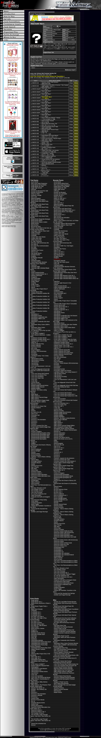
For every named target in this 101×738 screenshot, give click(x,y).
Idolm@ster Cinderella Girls (39, 317)
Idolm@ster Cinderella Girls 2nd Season (65, 315)
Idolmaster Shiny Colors (38, 327)
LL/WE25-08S (35, 130)
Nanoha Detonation (59, 433)
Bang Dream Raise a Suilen (39, 222)
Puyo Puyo (34, 430)
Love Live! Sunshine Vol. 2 (61, 403)
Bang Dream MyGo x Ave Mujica (63, 211)
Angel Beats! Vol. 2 (36, 601)
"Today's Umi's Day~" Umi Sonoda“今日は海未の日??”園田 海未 (50, 151)
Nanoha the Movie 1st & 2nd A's (63, 439)
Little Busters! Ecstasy (37, 360)
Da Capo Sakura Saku (37, 624)
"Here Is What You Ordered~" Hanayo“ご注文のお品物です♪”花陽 (50, 118)
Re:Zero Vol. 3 (58, 492)
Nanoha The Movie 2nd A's (62, 437)
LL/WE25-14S (35, 148)
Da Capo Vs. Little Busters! (39, 625)
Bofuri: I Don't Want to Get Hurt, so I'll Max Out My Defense (40, 228)
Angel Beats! (34, 600)
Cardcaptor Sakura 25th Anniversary (64, 223)
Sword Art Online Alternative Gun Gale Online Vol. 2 (40, 707)
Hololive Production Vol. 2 (61, 309)
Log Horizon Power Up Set (61, 653)
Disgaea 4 (34, 630)
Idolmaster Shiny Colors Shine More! (64, 327)
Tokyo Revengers (36, 495)
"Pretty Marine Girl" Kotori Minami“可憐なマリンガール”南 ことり (49, 136)
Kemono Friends (36, 347)
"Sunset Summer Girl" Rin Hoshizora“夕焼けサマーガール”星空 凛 (50, 160)
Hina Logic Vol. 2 (36, 658)
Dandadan (34, 249)
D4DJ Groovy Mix (36, 240)
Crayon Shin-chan (36, 238)
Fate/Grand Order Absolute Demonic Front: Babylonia (38, 262)
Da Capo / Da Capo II (60, 238)
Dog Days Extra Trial (60, 625)
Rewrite (33, 452)
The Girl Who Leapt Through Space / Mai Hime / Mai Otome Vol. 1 (40, 716)
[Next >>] (74, 21)
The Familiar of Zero (37, 491)
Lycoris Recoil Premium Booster (63, 667)
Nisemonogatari (58, 443)
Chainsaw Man (35, 234)
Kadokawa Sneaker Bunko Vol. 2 (40, 339)
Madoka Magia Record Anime (39, 385)
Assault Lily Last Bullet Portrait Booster (65, 601)
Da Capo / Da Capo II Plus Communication (61, 240)
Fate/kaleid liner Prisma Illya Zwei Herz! (65, 272)
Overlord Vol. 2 (58, 452)
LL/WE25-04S (35, 118)
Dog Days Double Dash (38, 634)
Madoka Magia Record (37, 387)
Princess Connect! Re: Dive (39, 425)
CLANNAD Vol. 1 (36, 612)
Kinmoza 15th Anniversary (38, 351)
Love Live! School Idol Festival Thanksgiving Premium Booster (62, 661)
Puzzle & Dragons (36, 431)
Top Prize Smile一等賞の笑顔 (45, 172)
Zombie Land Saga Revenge (39, 511)
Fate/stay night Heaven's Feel (62, 283)
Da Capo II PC (35, 621)
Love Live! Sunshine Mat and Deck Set (65, 665)
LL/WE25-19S (35, 163)
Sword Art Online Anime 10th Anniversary (66, 540)
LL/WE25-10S (35, 136)
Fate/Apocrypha (35, 260)
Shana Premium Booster (61, 689)
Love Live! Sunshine (60, 399)
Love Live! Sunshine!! (37, 376)
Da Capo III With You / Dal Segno (63, 246)
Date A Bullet (35, 627)
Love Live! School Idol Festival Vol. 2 (64, 394)
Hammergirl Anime (12, 45)
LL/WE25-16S (35, 154)
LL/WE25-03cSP (35, 95)
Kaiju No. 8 (34, 342)
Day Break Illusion (36, 253)
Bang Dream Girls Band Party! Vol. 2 (64, 210)
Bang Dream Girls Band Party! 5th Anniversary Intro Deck (63, 606)
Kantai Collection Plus (37, 344)
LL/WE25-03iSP (35, 112)
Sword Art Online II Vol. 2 (38, 711)
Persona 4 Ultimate (36, 695)
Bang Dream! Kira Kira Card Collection (65, 618)
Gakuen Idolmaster (36, 275)
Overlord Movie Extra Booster (62, 676)
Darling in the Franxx (37, 250)
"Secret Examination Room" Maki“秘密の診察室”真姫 (49, 127)
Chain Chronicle (36, 232)
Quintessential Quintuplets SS (62, 477)
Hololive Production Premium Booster (65, 631)
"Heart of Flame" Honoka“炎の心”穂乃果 (47, 121)
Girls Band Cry (35, 280)
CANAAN (34, 610)
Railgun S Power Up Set (61, 682)
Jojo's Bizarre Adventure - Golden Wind (65, 341)
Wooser (33, 725)
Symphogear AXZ (59, 547)
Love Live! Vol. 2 (59, 406)
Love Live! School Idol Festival (40, 373)
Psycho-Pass (35, 698)
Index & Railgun (58, 329)
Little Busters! (35, 361)
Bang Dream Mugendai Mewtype (40, 219)
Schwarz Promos (59, 688)
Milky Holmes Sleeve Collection (63, 671)
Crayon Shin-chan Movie (38, 237)
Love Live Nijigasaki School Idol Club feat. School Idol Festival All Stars (39, 370)
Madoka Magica (35, 388)
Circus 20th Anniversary (61, 231)
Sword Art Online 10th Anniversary (64, 532)
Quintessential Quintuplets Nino (40, 437)
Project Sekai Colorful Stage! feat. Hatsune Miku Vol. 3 (63, 469)
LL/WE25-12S (35, 142)
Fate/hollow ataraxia (37, 640)
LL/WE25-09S (35, 133)
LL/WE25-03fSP (35, 104)
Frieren (33, 271)
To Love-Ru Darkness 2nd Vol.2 (63, 577)
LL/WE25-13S (35, 145)
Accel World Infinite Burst (61, 183)
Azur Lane (34, 197)
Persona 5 (34, 422)
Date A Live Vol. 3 (59, 253)
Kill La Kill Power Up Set (61, 650)
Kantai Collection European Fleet (63, 352)
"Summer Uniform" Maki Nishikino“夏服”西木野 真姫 (49, 83)
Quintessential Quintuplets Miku (40, 436)
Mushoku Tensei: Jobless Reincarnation (38, 402)
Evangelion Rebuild (36, 257)
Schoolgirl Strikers (36, 461)
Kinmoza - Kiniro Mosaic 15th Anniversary (66, 363)
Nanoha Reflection (59, 434)
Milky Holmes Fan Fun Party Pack (64, 670)
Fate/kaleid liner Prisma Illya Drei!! (41, 642)
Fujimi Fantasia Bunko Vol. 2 (39, 274)
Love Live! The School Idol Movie (40, 677)
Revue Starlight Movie (60, 498)
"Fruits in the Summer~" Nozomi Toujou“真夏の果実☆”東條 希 (51, 139)
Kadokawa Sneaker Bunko (39, 338)
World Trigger (35, 504)
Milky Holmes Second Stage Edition (64, 425)
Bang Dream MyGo (36, 220)
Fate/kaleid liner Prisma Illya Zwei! (41, 648)
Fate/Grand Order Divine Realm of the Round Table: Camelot (64, 270)
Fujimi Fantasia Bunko (37, 272)
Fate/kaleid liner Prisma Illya (39, 643)
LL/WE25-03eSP (35, 101)
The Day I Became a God (38, 488)
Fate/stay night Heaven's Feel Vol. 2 (64, 275)
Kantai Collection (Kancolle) (62, 350)
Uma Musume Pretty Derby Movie (64, 583)
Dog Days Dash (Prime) (38, 633)
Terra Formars (35, 483)
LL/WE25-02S (35, 86)
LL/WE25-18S (35, 160)
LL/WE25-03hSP (35, 109)
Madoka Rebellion (59, 416)
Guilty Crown (35, 284)
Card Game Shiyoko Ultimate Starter (64, 619)
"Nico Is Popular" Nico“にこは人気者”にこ (46, 145)
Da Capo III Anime (36, 622)
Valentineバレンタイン (44, 166)
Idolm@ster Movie (59, 323)
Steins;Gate (34, 470)
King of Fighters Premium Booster (64, 652)
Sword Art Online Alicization (39, 474)
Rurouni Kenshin (36, 455)
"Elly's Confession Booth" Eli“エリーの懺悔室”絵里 (48, 157)
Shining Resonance (36, 705)
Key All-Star (57, 358)
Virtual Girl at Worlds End (38, 723)
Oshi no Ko (34, 413)
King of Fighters (35, 350)
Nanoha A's (34, 404)
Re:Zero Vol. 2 (58, 491)
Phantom (33, 424)
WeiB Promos (58, 692)
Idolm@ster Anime (36, 315)
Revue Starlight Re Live (61, 500)
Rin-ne (33, 701)
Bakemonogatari (36, 198)
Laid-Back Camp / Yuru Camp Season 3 (65, 372)
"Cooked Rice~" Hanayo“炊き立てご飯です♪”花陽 (47, 154)
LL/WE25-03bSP (35, 92)
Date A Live (34, 251)
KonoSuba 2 (57, 366)
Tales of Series (35, 482)
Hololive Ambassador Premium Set (64, 630)
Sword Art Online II (36, 710)
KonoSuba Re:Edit (59, 369)
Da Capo (33, 247)
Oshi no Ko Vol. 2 (59, 448)
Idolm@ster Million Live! (38, 318)
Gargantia (34, 277)
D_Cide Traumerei (36, 241)
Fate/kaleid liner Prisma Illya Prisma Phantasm (39, 645)
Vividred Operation (36, 503)
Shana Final (34, 704)
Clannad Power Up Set (60, 621)
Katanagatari (35, 667)
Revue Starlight (35, 451)
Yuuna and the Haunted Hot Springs (64, 593)
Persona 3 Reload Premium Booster (64, 677)
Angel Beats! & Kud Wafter (39, 185)
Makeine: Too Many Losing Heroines (64, 418)
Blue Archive (34, 225)
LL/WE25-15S (35, 151)
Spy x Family (35, 467)
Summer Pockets (36, 471)
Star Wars (34, 468)
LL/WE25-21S (35, 169)
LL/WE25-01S (35, 83)
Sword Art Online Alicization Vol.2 (63, 535)
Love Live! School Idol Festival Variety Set (66, 664)
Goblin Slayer (35, 281)
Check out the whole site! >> (12, 136)
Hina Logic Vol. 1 (36, 656)
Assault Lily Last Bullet (60, 194)
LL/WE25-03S (35, 115)
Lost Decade (35, 364)
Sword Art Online (36, 479)
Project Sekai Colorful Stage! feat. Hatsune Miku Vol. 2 (63, 466)
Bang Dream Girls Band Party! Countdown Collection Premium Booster (65, 609)
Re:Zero (33, 448)
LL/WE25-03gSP (35, 106)
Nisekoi (33, 410)
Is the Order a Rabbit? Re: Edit (63, 335)
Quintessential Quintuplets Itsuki (40, 434)
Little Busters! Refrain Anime (39, 671)
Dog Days (34, 636)
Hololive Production (59, 308)
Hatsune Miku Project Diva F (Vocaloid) (65, 303)
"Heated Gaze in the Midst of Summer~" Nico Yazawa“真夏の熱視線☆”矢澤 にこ (54, 85)
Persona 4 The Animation (38, 419)
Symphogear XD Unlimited (61, 553)
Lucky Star (34, 381)
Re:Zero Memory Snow (60, 489)
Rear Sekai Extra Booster (61, 683)
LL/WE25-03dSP (35, 98)
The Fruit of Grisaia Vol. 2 (61, 572)
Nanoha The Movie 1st (37, 688)
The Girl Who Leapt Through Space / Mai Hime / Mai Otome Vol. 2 (40, 720)
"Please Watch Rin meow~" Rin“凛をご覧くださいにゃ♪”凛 (49, 124)
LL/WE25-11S (35, 139)
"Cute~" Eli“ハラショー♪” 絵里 (46, 133)
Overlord (33, 416)
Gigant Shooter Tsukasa (38, 649)
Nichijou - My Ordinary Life (39, 689)
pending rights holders (16, 220)
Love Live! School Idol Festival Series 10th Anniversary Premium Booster (65, 655)
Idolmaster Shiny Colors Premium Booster (66, 643)
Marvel (33, 393)
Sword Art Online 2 (36, 473)
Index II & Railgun (36, 329)
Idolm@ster (34, 320)
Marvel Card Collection (60, 419)
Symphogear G (58, 550)
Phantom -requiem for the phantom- (64, 458)
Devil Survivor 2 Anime (37, 628)
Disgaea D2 (34, 631)
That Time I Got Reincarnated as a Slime (65, 560)
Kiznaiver (34, 352)
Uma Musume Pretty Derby (39, 500)
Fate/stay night (35, 266)
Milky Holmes (35, 399)
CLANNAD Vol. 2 (36, 613)
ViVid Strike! (34, 501)
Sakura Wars (35, 459)
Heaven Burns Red (36, 292)
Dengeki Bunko (35, 254)
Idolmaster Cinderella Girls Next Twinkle (65, 324)
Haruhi (33, 287)
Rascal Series (58, 486)
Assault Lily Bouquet (37, 192)
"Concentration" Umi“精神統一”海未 (46, 142)
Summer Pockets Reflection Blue (63, 531)
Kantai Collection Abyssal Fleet (40, 665)
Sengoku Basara (36, 462)
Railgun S (34, 442)
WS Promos (57, 691)
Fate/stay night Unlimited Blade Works (65, 277)
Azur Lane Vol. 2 (58, 202)
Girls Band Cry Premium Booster (63, 627)
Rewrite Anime (58, 501)
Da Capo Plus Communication (40, 246)
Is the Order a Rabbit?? (38, 333)
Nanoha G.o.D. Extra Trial (38, 406)
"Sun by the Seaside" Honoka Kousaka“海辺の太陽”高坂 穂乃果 (51, 163)
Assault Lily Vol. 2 (59, 195)
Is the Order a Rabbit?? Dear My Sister (65, 339)
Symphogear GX (59, 552)
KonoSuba (34, 354)
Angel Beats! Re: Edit (37, 186)
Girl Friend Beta (35, 278)
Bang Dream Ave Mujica (38, 200)
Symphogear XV (58, 556)
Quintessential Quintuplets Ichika (40, 433)
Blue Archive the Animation (62, 217)
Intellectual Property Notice (64, 737)
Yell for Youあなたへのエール (45, 169)
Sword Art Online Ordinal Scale (63, 543)
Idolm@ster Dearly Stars (38, 659)
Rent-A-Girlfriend (36, 449)
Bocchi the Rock (36, 226)
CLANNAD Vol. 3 (36, 615)
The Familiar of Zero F (37, 489)
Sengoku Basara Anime (38, 702)
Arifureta (33, 189)
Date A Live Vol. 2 (59, 251)
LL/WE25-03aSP (35, 89)
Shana (33, 464)
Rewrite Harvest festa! (60, 504)
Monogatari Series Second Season (64, 428)
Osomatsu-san (35, 415)
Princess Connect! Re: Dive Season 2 (65, 461)
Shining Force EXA (36, 465)
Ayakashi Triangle (36, 195)
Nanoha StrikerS (36, 407)
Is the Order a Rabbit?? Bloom (63, 336)
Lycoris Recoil (35, 382)
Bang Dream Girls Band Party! (62, 208)
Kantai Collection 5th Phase (62, 351)
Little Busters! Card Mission (39, 668)
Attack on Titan (35, 194)
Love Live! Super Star (37, 378)
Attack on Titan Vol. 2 (60, 198)
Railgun (33, 443)
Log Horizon (34, 363)
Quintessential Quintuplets (61, 474)
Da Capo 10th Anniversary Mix (40, 243)
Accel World (34, 182)
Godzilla (33, 283)
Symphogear (35, 480)
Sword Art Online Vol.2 (60, 546)
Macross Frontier (36, 384)
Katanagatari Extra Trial (61, 648)
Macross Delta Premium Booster (63, 668)
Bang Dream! (35, 223)
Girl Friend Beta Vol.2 (60, 293)
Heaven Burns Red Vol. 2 (61, 306)
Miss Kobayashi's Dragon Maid (40, 400)
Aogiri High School (36, 188)
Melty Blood (34, 394)
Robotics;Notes (35, 453)
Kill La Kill (34, 348)
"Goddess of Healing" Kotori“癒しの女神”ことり (48, 148)
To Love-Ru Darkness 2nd (38, 494)
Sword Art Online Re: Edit (61, 544)
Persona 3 (34, 418)
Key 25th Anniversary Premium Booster (65, 649)
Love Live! (34, 379)
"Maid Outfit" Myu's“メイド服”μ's (46, 88)
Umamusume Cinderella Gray (62, 584)
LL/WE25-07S (35, 127)
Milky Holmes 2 (35, 396)
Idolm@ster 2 (35, 314)
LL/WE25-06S (35, 124)
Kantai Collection (36, 345)
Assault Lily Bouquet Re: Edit (39, 191)
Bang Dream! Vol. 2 (59, 214)
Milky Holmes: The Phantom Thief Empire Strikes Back (40, 685)
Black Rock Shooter (37, 609)
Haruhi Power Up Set (60, 628)
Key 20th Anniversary (60, 357)
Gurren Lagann (35, 286)
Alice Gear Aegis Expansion (39, 183)
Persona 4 (34, 421)
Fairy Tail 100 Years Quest (61, 262)
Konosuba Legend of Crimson (62, 370)
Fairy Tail (33, 259)
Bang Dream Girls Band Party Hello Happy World (39, 204)
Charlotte (34, 235)
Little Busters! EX (36, 670)
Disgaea (33, 256)
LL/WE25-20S (35, 166)
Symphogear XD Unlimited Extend (64, 554)
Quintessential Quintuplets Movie (63, 476)
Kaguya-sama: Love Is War (39, 341)
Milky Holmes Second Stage (39, 397)
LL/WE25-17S (35, 157)
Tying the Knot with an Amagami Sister (65, 580)
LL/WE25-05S (35, 121)
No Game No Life (36, 412)
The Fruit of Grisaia (36, 492)
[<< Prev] (32, 21)
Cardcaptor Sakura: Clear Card (40, 231)
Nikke (32, 409)
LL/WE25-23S (35, 175)
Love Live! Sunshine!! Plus (39, 375)
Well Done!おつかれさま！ (45, 175)
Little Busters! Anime (37, 358)
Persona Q (34, 697)
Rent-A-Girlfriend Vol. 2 (60, 495)
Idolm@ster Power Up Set (61, 636)
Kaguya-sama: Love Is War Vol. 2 (63, 347)
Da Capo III (34, 244)
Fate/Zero (34, 265)
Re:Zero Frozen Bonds (37, 699)
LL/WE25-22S (35, 172)
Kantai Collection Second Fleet (63, 354)
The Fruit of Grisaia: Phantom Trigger (64, 574)
